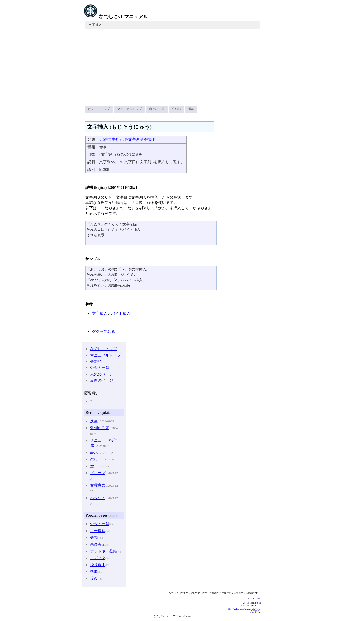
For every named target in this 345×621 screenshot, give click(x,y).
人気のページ (101, 374)
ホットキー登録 (103, 551)
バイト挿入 (120, 313)
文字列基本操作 (141, 139)
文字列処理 (117, 139)
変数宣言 (97, 485)
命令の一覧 (157, 109)
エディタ (97, 558)
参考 (89, 304)
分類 (103, 139)
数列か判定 (99, 428)
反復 (94, 421)
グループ (97, 473)
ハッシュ (97, 498)
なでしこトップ (99, 109)
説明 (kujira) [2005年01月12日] (111, 187)
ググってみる (103, 331)
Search (251, 598)
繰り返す (97, 565)
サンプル (93, 259)
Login (257, 598)
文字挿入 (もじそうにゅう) (119, 127)
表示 (94, 452)
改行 (94, 459)
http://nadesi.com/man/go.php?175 (244, 609)
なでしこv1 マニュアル (115, 16)
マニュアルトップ (129, 109)
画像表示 (97, 544)
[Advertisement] (172, 67)
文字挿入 (95, 25)
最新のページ (101, 380)
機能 (191, 109)
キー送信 (97, 531)
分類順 (176, 109)
